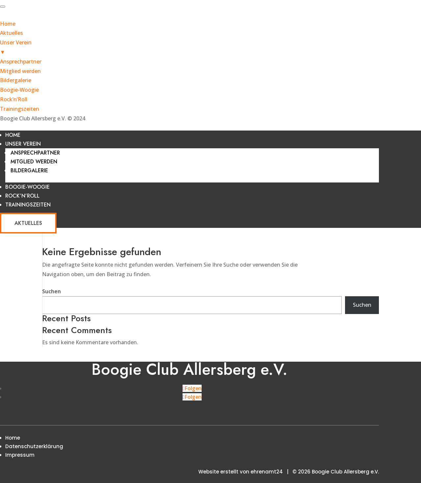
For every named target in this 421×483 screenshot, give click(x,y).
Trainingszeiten (28, 204)
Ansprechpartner (35, 153)
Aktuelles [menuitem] (11, 32)
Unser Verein (23, 144)
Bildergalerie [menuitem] (15, 80)
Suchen (51, 291)
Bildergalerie (29, 170)
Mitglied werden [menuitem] (20, 71)
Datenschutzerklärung (34, 446)
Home (12, 135)
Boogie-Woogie (27, 187)
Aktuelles (28, 223)
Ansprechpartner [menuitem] (20, 61)
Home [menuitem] (7, 23)
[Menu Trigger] (2, 7)
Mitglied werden (34, 161)
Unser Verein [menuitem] (210, 48)
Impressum (20, 454)
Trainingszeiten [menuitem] (19, 108)
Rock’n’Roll (22, 196)
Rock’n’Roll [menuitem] (13, 99)
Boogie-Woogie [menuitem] (19, 89)
